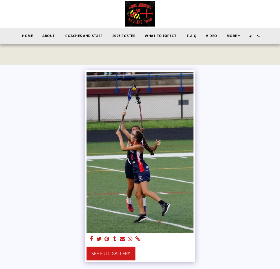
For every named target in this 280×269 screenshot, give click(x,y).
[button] (250, 36)
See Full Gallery (110, 253)
